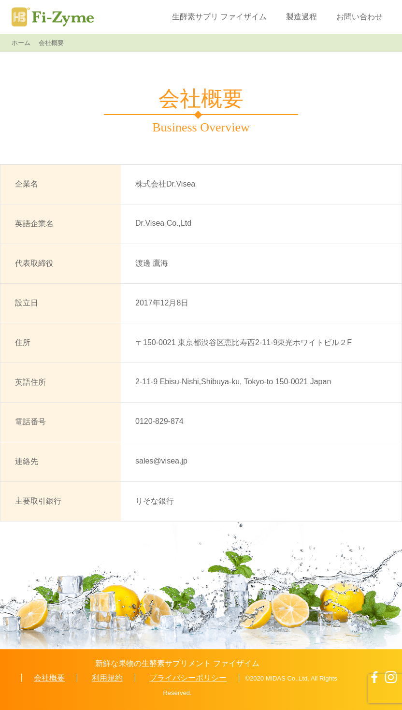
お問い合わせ (359, 17)
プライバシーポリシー (188, 678)
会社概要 (49, 678)
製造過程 (301, 17)
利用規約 (107, 678)
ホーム (21, 42)
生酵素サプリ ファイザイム (219, 17)
